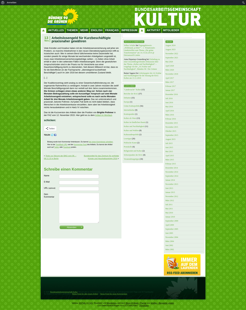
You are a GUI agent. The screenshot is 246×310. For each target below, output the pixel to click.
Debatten (127, 98)
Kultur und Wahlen (131, 130)
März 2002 (169, 249)
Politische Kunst (130, 143)
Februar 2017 (170, 86)
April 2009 (169, 225)
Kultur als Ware (130, 118)
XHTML (82, 303)
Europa (127, 102)
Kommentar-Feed (80, 144)
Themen (72, 30)
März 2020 (169, 70)
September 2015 (171, 135)
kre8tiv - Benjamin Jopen (162, 303)
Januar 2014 (170, 180)
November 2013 (171, 184)
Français (112, 30)
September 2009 (171, 221)
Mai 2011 (169, 208)
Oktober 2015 (170, 131)
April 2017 (169, 78)
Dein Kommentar (49, 195)
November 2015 (171, 127)
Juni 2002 (169, 245)
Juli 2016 (169, 98)
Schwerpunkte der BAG (133, 155)
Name (46, 176)
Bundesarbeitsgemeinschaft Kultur (63, 292)
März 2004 (169, 241)
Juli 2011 (169, 204)
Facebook (67, 147)
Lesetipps (127, 138)
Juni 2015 (169, 147)
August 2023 (170, 49)
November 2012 (171, 196)
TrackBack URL (61, 144)
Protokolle (128, 147)
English (96, 30)
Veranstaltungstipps (131, 159)
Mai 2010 (169, 213)
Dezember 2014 (171, 168)
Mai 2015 (169, 151)
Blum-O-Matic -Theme (136, 303)
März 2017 (169, 82)
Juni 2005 (169, 233)
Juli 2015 (169, 143)
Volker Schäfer (129, 45)
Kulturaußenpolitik (131, 134)
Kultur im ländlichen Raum (134, 122)
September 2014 (171, 176)
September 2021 (171, 57)
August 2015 (170, 139)
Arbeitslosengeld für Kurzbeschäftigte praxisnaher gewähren (81, 39)
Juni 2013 (169, 188)
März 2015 (169, 160)
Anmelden (144, 305)
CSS (90, 303)
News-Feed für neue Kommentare (113, 294)
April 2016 (169, 111)
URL (49, 188)
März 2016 (169, 115)
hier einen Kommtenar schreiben (101, 142)
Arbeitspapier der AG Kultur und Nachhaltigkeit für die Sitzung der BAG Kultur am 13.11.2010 (142, 75)
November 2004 (171, 237)
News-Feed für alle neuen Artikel (85, 294)
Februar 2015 (170, 164)
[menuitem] (3, 2)
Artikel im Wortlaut (103, 115)
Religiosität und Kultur (133, 151)
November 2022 (171, 53)
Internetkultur (129, 110)
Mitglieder (171, 30)
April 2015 (169, 155)
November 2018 (171, 74)
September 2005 (171, 229)
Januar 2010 (170, 217)
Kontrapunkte (129, 114)
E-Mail (47, 182)
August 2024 (170, 45)
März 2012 (169, 200)
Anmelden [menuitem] (11, 2)
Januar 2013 (170, 192)
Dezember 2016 (171, 94)
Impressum (129, 30)
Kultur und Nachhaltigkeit (134, 126)
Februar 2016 (170, 119)
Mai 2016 (169, 106)
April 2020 (169, 66)
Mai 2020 (169, 62)
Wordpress (111, 303)
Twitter (56, 147)
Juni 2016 (169, 102)
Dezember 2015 (171, 123)
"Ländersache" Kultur (132, 89)
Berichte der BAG (131, 94)
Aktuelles (56, 30)
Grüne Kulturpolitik (132, 106)
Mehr (84, 30)
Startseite (43, 30)
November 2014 (171, 172)
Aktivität (153, 30)
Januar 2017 (170, 90)
